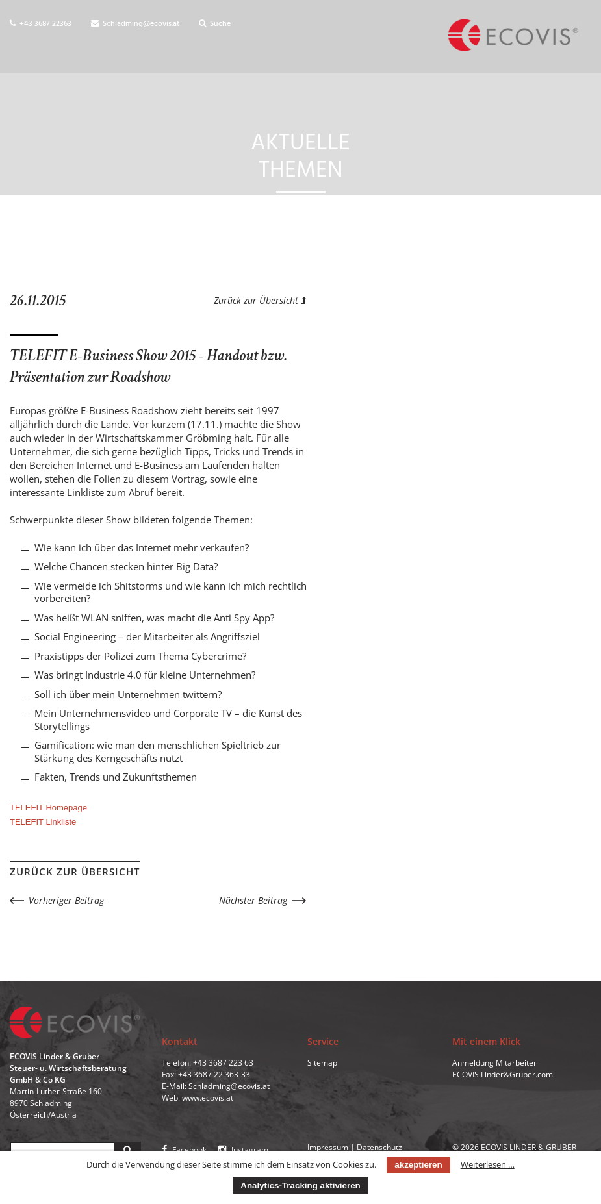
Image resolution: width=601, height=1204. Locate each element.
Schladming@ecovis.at (135, 24)
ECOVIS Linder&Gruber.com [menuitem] (502, 1074)
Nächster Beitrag (253, 900)
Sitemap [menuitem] (322, 1062)
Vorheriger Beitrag (66, 900)
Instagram (243, 1149)
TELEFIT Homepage (48, 807)
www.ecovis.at (207, 1097)
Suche (215, 24)
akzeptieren (418, 1165)
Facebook (184, 1149)
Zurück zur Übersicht (260, 300)
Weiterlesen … (488, 1164)
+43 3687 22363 (40, 24)
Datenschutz (379, 1147)
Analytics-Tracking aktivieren (300, 1185)
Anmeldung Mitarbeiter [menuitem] (494, 1062)
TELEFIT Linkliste (43, 822)
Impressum (327, 1147)
